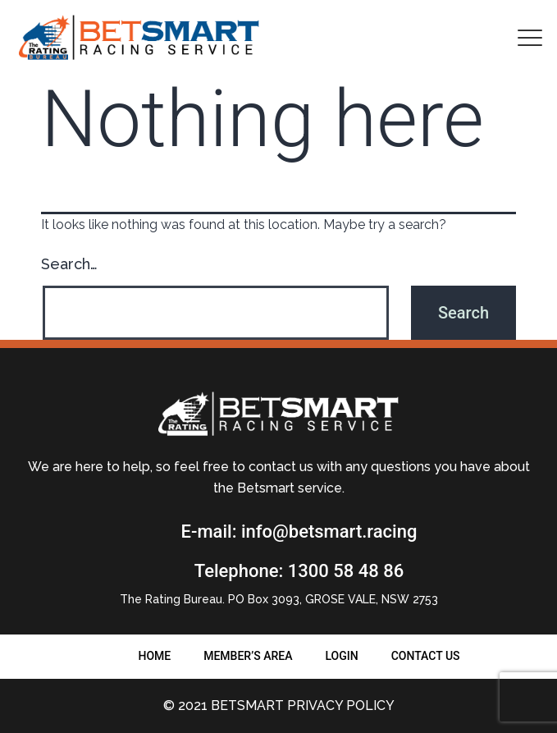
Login (341, 655)
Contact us (425, 655)
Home (154, 655)
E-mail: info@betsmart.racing (299, 531)
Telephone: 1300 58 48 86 (299, 571)
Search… (69, 264)
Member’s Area (247, 655)
